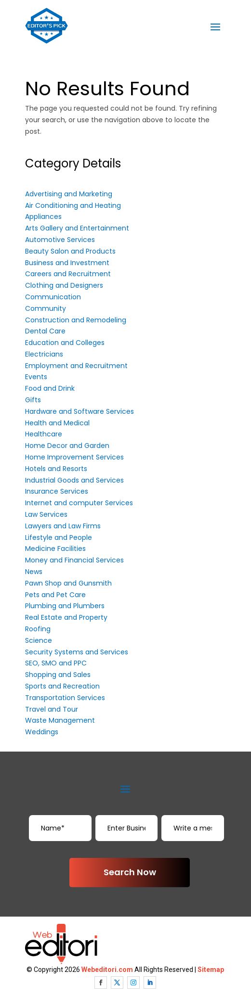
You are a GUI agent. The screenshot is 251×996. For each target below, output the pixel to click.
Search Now (130, 872)
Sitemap (211, 969)
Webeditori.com (107, 969)
